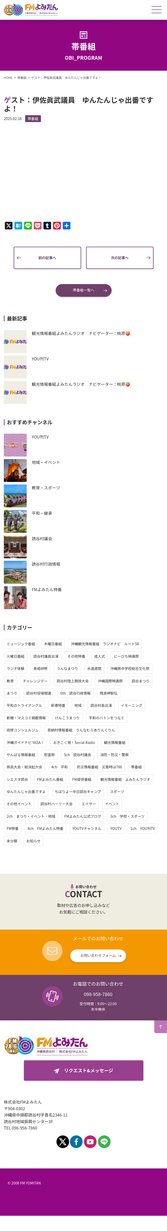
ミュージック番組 (21, 643)
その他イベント (19, 803)
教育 (10, 680)
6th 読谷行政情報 (75, 693)
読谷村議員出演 (46, 656)
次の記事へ (120, 257)
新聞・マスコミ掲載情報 (26, 717)
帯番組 (33, 118)
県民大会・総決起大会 (24, 766)
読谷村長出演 (101, 705)
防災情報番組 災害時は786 (99, 766)
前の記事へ (47, 257)
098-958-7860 (98, 994)
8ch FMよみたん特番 (46, 828)
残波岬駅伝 (108, 693)
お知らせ (33, 840)
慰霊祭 (49, 754)
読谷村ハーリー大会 (57, 803)
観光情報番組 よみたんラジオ (125, 779)
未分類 (12, 840)
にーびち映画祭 (126, 656)
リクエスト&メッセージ (88, 1070)
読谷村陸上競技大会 (73, 680)
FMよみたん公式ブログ (82, 816)
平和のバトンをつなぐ (106, 717)
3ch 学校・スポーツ (127, 816)
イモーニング (131, 705)
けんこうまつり (67, 717)
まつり (12, 693)
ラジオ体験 (15, 668)
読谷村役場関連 (38, 693)
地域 (78, 705)
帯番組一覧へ (83, 289)
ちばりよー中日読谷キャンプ (78, 791)
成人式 (99, 656)
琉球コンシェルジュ (22, 729)
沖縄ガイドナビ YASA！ (25, 742)
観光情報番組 (114, 742)
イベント (112, 803)
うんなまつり (67, 668)
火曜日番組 (15, 656)
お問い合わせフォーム (98, 955)
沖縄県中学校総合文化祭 (129, 668)
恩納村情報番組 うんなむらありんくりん (81, 729)
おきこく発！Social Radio (74, 742)
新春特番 (58, 705)
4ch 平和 (59, 766)
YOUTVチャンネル (86, 828)
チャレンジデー (35, 680)
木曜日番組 (53, 643)
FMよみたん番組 (50, 779)
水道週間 (94, 668)
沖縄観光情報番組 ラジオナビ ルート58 (105, 643)
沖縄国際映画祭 (110, 680)
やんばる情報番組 (21, 754)
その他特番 (76, 656)
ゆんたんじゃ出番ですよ (26, 791)
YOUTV (116, 828)
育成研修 (40, 668)
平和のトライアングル (24, 705)
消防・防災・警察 (114, 754)
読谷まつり (140, 680)
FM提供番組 (81, 779)
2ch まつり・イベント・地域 (31, 816)
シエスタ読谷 (17, 779)
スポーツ (117, 791)
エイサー (89, 803)
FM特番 (13, 828)
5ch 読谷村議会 (77, 754)
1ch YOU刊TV (143, 828)
